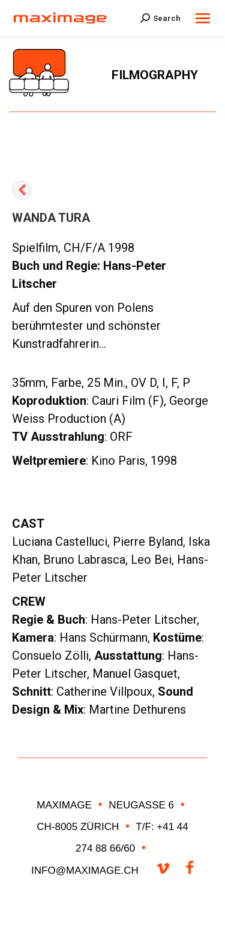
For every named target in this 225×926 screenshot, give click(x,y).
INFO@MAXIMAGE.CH (86, 870)
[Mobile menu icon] (203, 18)
